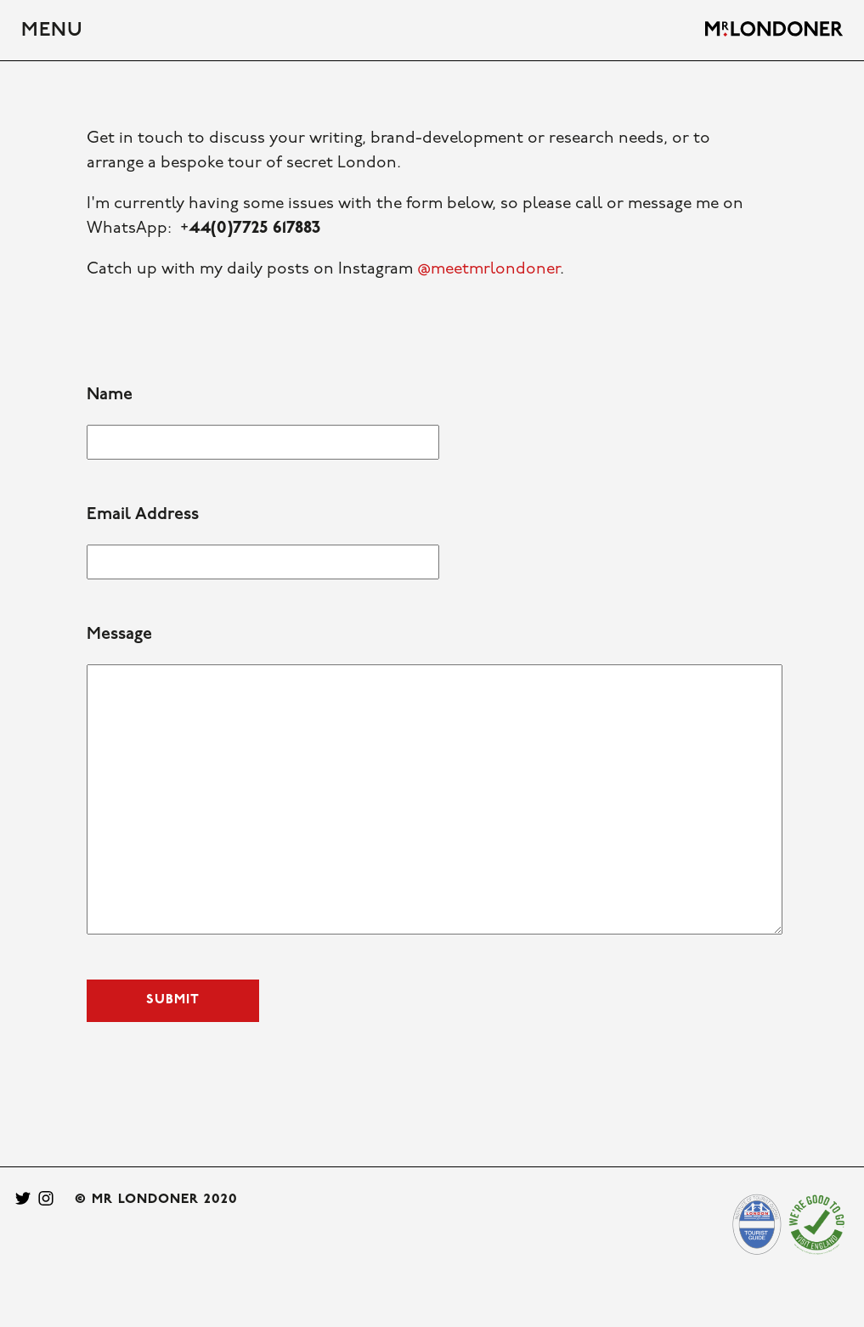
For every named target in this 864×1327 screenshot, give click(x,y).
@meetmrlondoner (488, 270)
